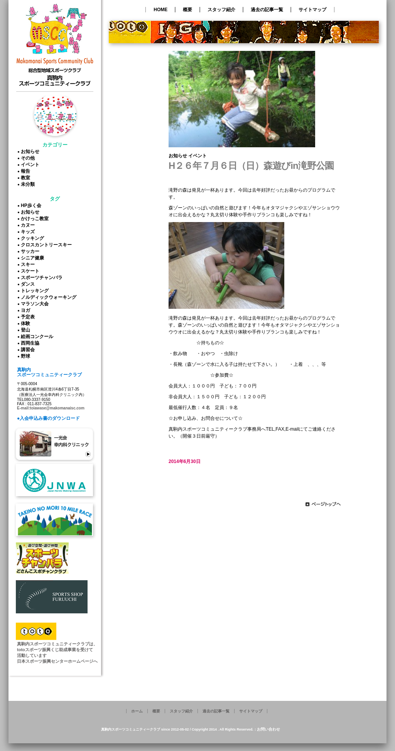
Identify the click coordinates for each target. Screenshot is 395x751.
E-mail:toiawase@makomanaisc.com (50, 408)
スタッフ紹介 (221, 9)
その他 (29, 158)
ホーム (137, 711)
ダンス (29, 284)
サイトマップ (312, 9)
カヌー (29, 225)
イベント (31, 164)
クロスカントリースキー (47, 245)
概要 (187, 9)
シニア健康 (33, 258)
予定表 (29, 317)
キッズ (29, 231)
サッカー (31, 251)
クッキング (33, 238)
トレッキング (36, 290)
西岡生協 (31, 343)
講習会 (29, 349)
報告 (26, 171)
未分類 (29, 184)
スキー (29, 264)
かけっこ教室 (36, 218)
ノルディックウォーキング (49, 297)
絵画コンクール (38, 336)
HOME (160, 9)
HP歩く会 (32, 205)
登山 (26, 330)
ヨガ (26, 310)
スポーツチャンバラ (42, 277)
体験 (26, 323)
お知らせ (31, 151)
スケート (31, 271)
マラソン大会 (36, 303)
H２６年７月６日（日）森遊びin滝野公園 (251, 165)
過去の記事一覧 (267, 9)
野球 (26, 356)
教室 (26, 177)
